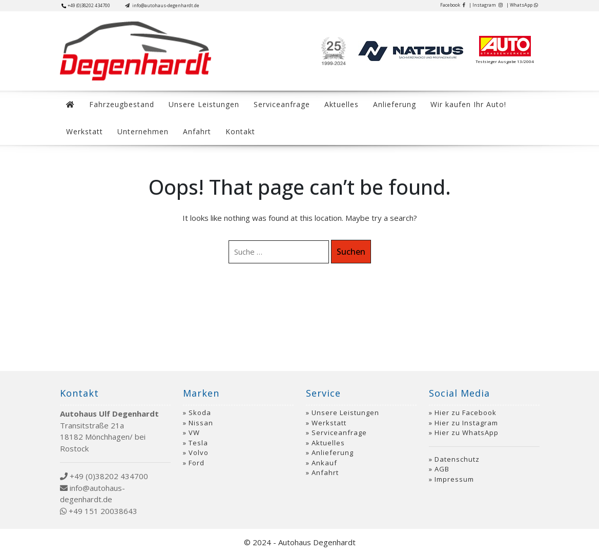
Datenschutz (457, 459)
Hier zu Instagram (466, 422)
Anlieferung (394, 104)
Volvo (199, 452)
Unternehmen (143, 131)
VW (194, 432)
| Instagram (486, 5)
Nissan (201, 422)
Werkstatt (84, 131)
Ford (196, 462)
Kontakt (240, 131)
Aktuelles (341, 104)
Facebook (452, 5)
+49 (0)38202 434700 (85, 5)
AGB (442, 468)
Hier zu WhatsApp (467, 432)
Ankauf (324, 462)
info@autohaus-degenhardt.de (162, 5)
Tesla (198, 442)
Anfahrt (197, 131)
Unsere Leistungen (204, 104)
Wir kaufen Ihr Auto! (468, 104)
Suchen (351, 251)
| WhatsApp (522, 5)
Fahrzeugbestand (121, 104)
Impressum (454, 479)
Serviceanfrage (282, 104)
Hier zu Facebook (466, 412)
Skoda (200, 412)
